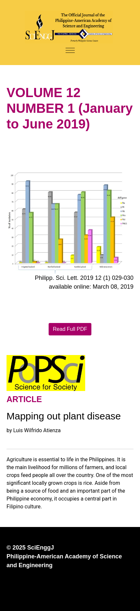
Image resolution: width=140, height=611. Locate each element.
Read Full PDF (70, 329)
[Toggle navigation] (70, 50)
